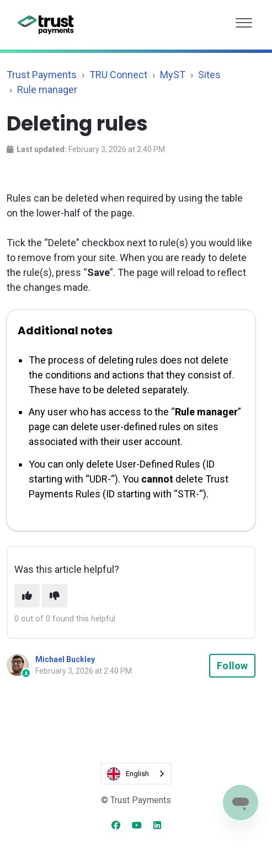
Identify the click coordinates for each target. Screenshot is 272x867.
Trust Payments (42, 74)
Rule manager (47, 89)
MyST (172, 74)
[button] (243, 20)
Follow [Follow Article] (232, 665)
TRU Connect (118, 74)
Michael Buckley (65, 659)
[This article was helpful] (27, 596)
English (128, 774)
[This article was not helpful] (54, 596)
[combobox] (136, 773)
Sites (209, 74)
